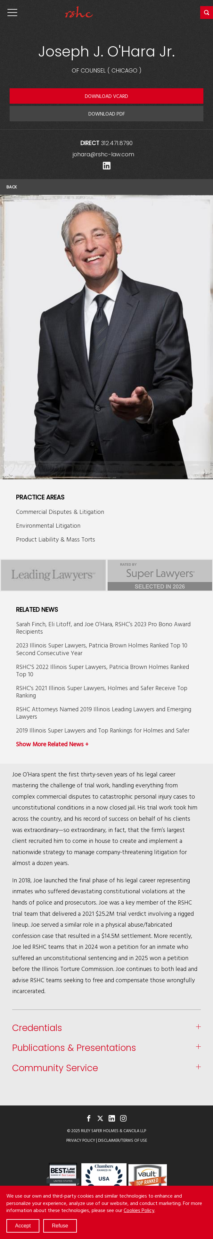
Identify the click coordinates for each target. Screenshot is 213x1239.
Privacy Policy (80, 1140)
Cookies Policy (139, 1210)
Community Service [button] (55, 1068)
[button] (206, 12)
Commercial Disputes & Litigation (60, 511)
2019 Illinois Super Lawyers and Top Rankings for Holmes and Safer (102, 730)
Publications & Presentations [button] (74, 1048)
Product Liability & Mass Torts (55, 539)
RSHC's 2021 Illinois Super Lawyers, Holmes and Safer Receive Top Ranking (101, 691)
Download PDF (106, 113)
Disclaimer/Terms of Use (122, 1140)
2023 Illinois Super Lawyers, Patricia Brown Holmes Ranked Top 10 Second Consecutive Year (101, 648)
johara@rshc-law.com (103, 154)
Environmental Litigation (48, 525)
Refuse (60, 1225)
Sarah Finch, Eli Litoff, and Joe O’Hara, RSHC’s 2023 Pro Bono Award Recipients (103, 627)
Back (11, 187)
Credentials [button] (37, 1028)
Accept (23, 1225)
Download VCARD (106, 96)
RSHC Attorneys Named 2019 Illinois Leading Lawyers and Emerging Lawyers (103, 712)
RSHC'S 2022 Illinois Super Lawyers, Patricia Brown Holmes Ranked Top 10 (102, 670)
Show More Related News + (52, 744)
